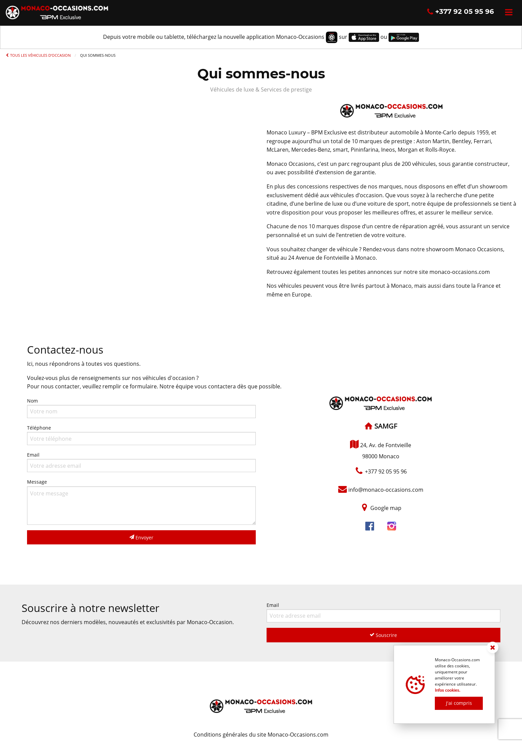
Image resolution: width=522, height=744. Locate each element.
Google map (385, 508)
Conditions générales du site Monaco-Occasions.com (261, 734)
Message (141, 501)
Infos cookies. (447, 690)
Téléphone (141, 435)
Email (141, 462)
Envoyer (141, 537)
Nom (141, 407)
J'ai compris (459, 703)
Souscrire (383, 635)
